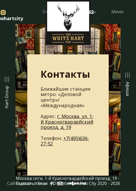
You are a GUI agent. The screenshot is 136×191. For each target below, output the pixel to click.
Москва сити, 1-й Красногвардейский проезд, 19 (66, 178)
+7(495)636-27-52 (65, 141)
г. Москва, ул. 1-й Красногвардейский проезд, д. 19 (67, 121)
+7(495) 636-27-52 (73, 12)
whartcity (11, 15)
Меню (117, 12)
